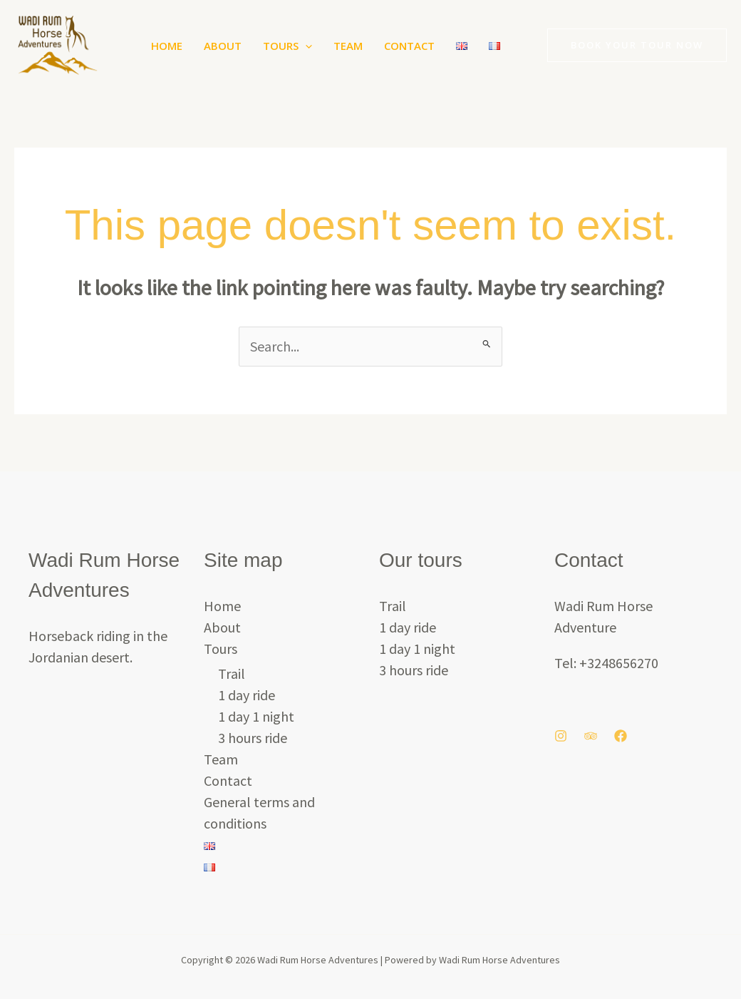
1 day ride (246, 695)
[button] (305, 45)
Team (348, 46)
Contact (409, 46)
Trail (231, 673)
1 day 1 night (256, 716)
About (223, 46)
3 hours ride (252, 738)
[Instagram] (560, 735)
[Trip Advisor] (590, 735)
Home (166, 46)
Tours (287, 45)
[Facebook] (620, 735)
